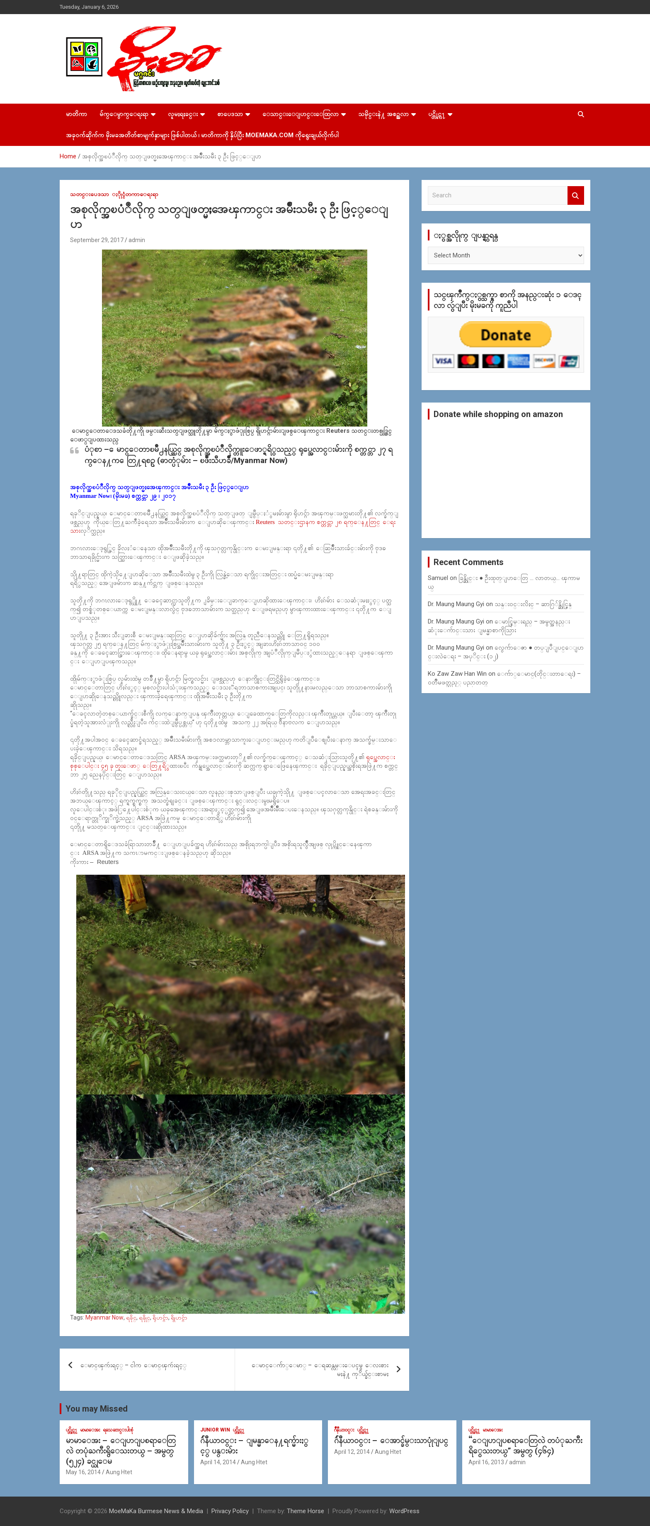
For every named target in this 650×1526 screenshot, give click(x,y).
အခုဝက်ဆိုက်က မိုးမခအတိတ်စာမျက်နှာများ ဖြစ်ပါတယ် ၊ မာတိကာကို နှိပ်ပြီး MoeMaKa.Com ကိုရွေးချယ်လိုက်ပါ (202, 135)
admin (137, 240)
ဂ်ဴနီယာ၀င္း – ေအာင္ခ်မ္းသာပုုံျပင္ (391, 1440)
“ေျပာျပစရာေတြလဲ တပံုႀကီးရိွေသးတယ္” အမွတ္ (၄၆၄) (525, 1446)
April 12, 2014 (352, 1451)
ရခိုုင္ (144, 1317)
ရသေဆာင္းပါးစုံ (118, 1430)
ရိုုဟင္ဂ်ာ (179, 1317)
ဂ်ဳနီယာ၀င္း (344, 1430)
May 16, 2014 (83, 1472)
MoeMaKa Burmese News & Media (156, 1511)
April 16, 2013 (486, 1462)
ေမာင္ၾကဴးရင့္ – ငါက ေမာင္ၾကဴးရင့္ (133, 1365)
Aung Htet (119, 1472)
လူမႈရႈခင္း (183, 114)
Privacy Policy (230, 1511)
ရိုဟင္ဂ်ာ (160, 1317)
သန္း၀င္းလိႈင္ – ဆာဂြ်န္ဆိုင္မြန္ (533, 604)
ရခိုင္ (131, 1317)
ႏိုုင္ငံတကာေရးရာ (135, 194)
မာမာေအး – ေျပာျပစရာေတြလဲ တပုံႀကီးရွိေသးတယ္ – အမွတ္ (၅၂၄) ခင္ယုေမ (121, 1450)
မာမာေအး (90, 1430)
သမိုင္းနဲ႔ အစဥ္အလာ (383, 114)
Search (576, 195)
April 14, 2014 (218, 1462)
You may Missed (96, 1409)
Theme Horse (305, 1511)
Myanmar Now (104, 1317)
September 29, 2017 (97, 240)
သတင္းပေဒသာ (89, 194)
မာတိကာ (76, 114)
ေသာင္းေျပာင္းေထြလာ (300, 114)
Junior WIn (215, 1430)
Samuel (438, 578)
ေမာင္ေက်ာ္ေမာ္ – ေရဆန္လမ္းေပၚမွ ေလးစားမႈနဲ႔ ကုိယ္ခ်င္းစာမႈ (320, 1369)
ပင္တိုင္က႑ (436, 114)
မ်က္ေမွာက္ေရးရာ (123, 114)
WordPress (404, 1511)
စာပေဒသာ (230, 114)
